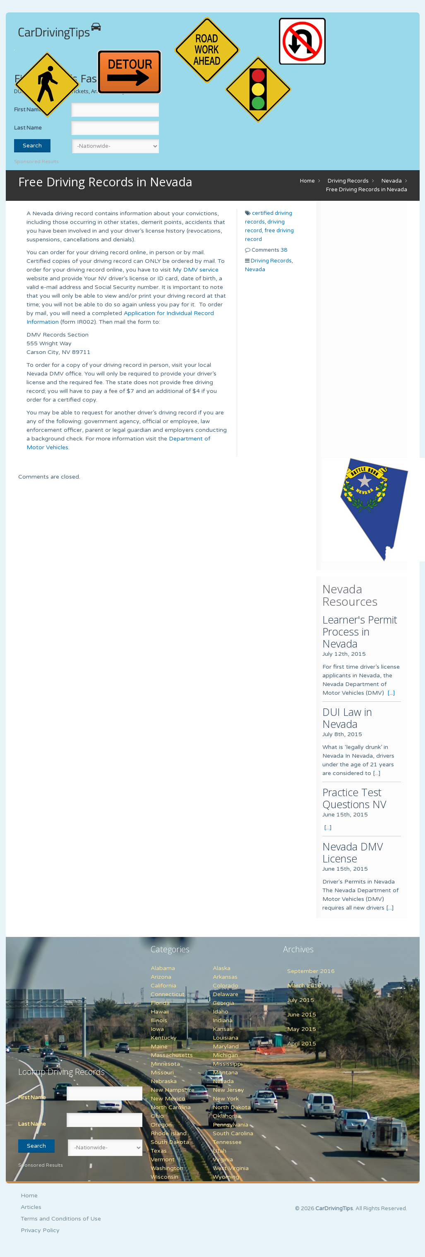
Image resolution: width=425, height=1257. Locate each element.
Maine (159, 1046)
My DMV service (196, 269)
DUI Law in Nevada (347, 718)
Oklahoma (227, 1116)
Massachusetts (172, 1055)
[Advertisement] (373, 331)
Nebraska (164, 1081)
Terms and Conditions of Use (61, 1218)
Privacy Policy (40, 1230)
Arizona (161, 976)
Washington (167, 1168)
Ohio (157, 1116)
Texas (159, 1150)
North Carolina (171, 1107)
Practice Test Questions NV (354, 798)
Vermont (163, 1159)
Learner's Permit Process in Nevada (359, 631)
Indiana (223, 1020)
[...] (391, 692)
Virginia (223, 1159)
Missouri (162, 1072)
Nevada (392, 181)
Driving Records (348, 181)
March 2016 (304, 985)
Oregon (161, 1124)
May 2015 (301, 1029)
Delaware (225, 994)
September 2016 (311, 971)
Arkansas (225, 976)
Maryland (226, 1046)
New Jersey (228, 1089)
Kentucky (164, 1037)
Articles (31, 1207)
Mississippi (228, 1063)
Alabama (163, 968)
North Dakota (232, 1107)
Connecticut (168, 994)
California (163, 985)
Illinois (159, 1020)
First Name (32, 1097)
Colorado (225, 985)
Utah (219, 1150)
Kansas (223, 1029)
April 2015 (301, 1043)
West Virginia (231, 1168)
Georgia (223, 1003)
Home (307, 181)
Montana (225, 1072)
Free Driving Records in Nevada (366, 189)
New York (226, 1098)
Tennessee (227, 1142)
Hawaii (160, 1011)
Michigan (225, 1055)
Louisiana (225, 1037)
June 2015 (301, 1014)
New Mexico (168, 1098)
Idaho (220, 1011)
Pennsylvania (230, 1124)
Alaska (222, 968)
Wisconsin (164, 1176)
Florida (160, 1003)
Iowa (157, 1029)
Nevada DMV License (352, 852)
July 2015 (300, 1000)
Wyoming (226, 1176)
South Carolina (233, 1133)
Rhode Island (169, 1133)
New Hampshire (172, 1089)
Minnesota (165, 1063)
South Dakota (170, 1142)
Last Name (28, 128)
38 (284, 250)
